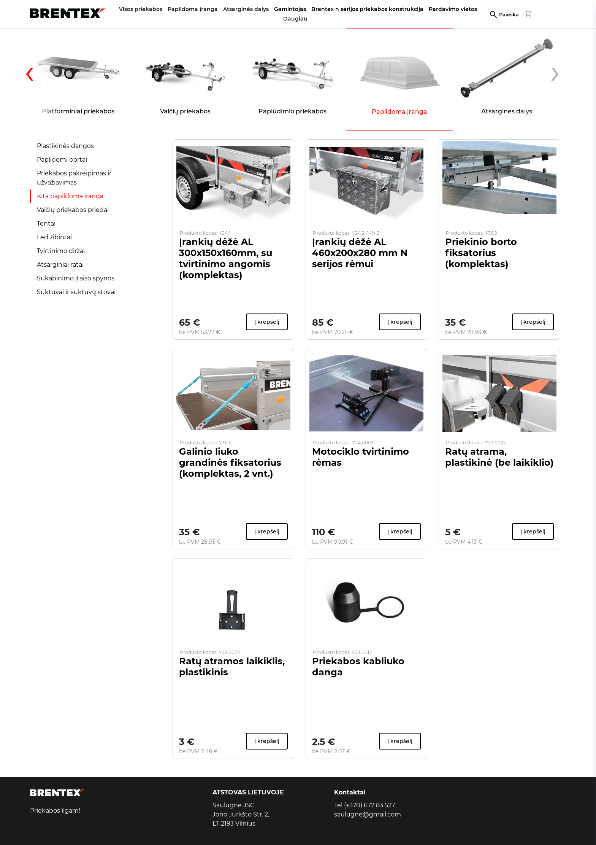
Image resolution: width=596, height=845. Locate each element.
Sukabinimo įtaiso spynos (75, 278)
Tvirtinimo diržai (61, 251)
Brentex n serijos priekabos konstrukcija (367, 9)
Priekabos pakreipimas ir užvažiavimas (74, 178)
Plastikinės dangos (65, 146)
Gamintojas (290, 9)
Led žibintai (54, 237)
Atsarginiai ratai (60, 264)
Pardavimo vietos (453, 9)
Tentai (46, 223)
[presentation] (43, 77)
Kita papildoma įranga (70, 196)
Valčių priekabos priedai (73, 209)
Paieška (509, 15)
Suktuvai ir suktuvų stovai (76, 292)
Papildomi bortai (62, 159)
